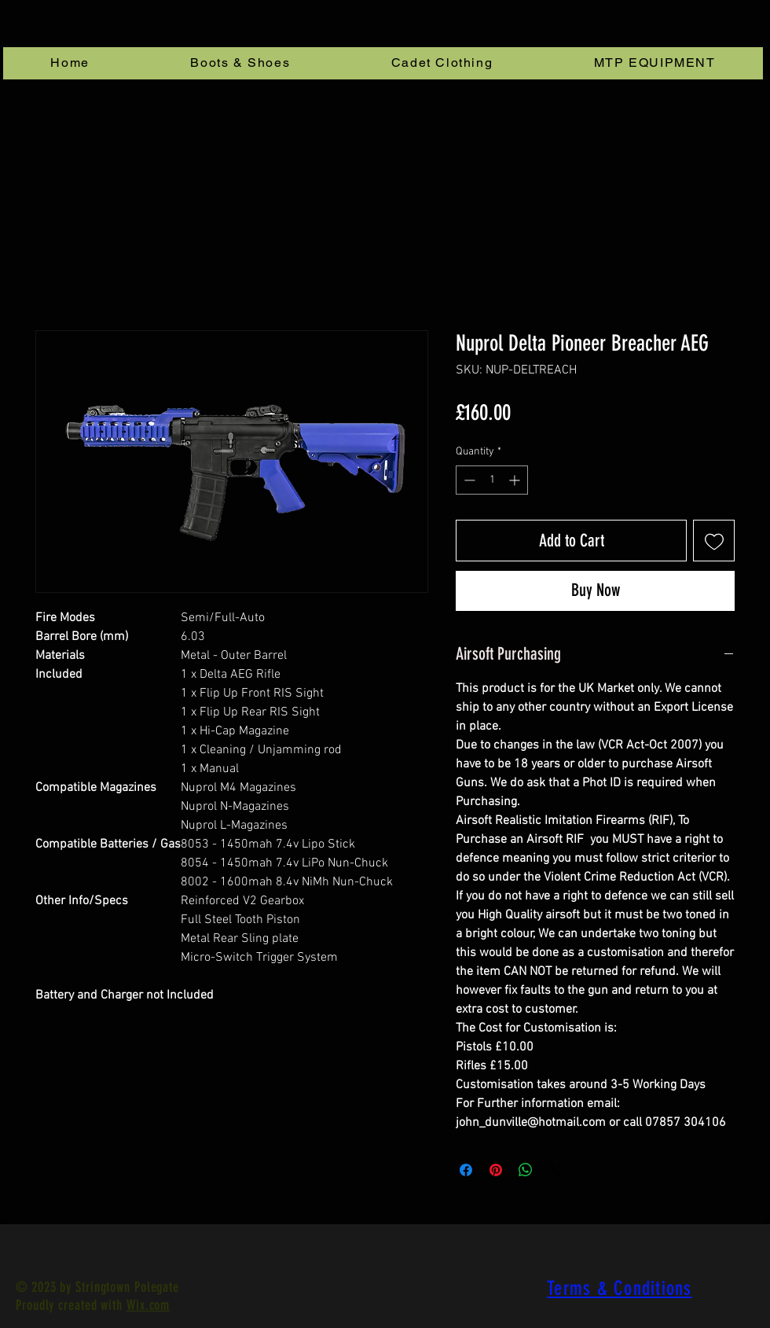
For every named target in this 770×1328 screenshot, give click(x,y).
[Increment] (516, 480)
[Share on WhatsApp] (525, 1170)
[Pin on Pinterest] (495, 1170)
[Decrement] (468, 480)
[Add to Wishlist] (714, 540)
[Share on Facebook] (465, 1170)
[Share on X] (555, 1170)
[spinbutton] (492, 480)
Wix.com (148, 1305)
